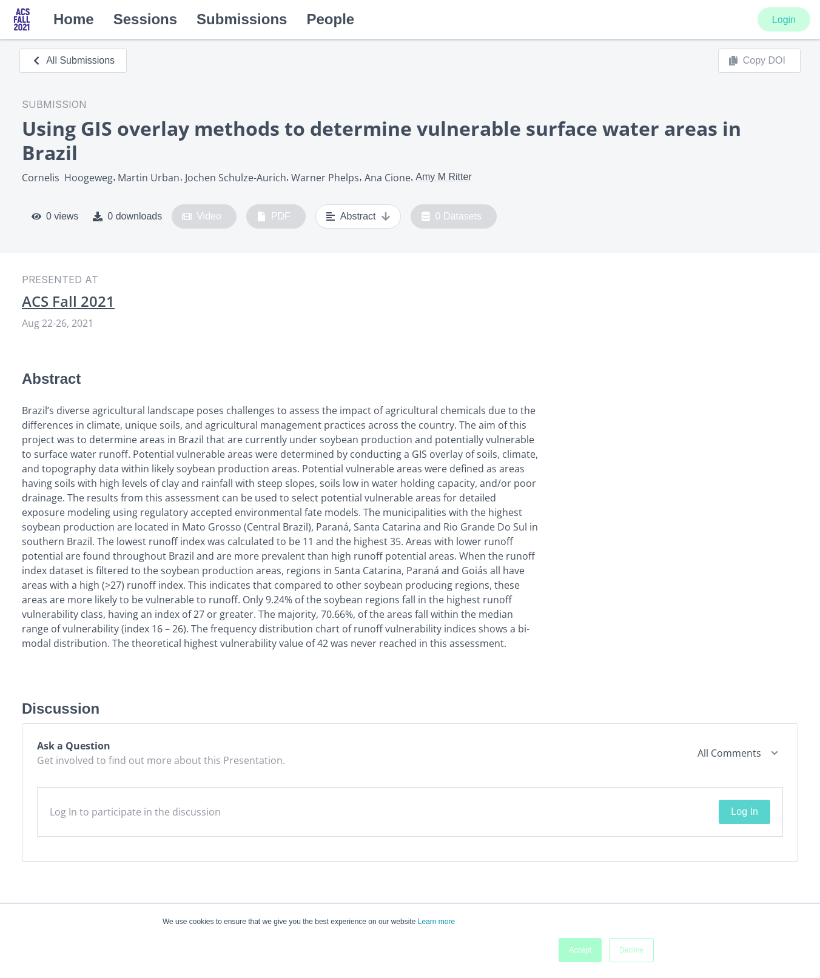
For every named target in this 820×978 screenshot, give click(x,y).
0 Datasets (451, 216)
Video (201, 216)
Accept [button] (580, 950)
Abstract (358, 216)
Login (784, 20)
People (330, 19)
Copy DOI (756, 60)
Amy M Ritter (443, 177)
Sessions (145, 19)
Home (73, 19)
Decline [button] (631, 950)
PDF (274, 216)
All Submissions (73, 60)
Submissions (242, 19)
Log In (744, 811)
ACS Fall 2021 (68, 301)
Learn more (436, 921)
